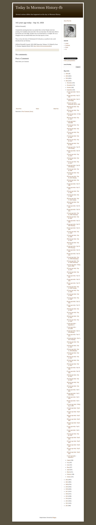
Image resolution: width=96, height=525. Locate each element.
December (69, 82)
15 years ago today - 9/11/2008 (71, 328)
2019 (67, 486)
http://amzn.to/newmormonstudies (42, 46)
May (68, 467)
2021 (67, 482)
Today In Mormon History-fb (39, 7)
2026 (67, 73)
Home (37, 108)
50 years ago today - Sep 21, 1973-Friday (73, 100)
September (69, 89)
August (69, 460)
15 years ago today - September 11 (71, 324)
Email (66, 47)
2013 (67, 501)
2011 (67, 505)
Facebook (67, 45)
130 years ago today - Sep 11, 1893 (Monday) (73, 350)
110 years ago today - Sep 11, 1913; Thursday (73, 339)
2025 (67, 76)
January (69, 476)
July (68, 462)
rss (66, 49)
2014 (67, 498)
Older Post (56, 108)
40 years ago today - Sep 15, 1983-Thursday (73, 225)
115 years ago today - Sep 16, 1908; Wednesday (73, 214)
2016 (67, 493)
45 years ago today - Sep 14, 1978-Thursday (73, 247)
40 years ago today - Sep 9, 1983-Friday (73, 394)
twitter (66, 43)
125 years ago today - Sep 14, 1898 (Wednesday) (73, 258)
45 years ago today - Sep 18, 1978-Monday (73, 166)
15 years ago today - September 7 (71, 456)
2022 (67, 479)
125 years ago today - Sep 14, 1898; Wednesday (73, 261)
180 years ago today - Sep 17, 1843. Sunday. (73, 199)
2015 (67, 496)
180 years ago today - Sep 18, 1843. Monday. (73, 177)
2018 (67, 489)
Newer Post (18, 108)
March (68, 472)
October (69, 87)
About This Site (67, 21)
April (68, 469)
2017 (67, 491)
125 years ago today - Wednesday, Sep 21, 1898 (73, 103)
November (69, 85)
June (68, 465)
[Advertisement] (37, 103)
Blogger (54, 517)
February (69, 474)
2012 (67, 503)
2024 (67, 78)
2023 (67, 80)
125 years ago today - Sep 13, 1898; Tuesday (73, 287)
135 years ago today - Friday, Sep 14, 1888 (73, 265)
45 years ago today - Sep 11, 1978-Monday (73, 331)
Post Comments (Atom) (27, 111)
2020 (67, 484)
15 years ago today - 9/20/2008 (71, 122)
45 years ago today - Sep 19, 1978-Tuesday (73, 147)
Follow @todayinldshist (69, 60)
